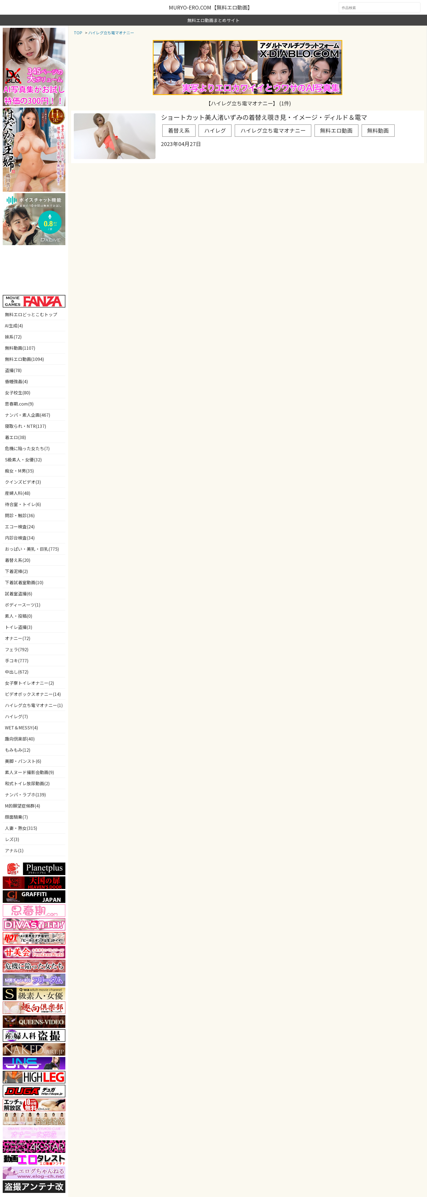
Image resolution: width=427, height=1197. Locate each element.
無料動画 (335, 127)
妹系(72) (13, 336)
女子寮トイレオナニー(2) (29, 683)
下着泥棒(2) (16, 571)
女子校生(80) (17, 392)
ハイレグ (203, 127)
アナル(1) (14, 850)
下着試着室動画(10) (24, 582)
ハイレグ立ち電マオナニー (250, 127)
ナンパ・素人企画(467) (27, 415)
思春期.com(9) (19, 403)
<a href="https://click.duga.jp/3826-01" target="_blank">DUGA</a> (34, 270)
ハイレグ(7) (16, 716)
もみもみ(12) (17, 750)
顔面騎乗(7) (16, 817)
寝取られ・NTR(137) (25, 426)
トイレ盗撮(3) (18, 627)
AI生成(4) (14, 325)
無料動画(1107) (20, 348)
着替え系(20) (17, 560)
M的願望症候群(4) (22, 805)
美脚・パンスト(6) (23, 761)
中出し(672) (17, 671)
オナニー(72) (17, 638)
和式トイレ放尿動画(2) (27, 783)
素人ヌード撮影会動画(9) (29, 772)
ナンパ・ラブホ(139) (25, 794)
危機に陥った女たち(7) (27, 448)
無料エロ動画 (302, 127)
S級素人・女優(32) (23, 459)
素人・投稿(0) (18, 616)
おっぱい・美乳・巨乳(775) (32, 549)
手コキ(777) (17, 660)
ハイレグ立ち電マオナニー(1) (34, 705)
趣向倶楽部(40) (20, 738)
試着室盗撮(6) (18, 593)
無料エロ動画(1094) (24, 359)
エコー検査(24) (20, 526)
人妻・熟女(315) (21, 828)
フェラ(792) (17, 649)
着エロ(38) (15, 437)
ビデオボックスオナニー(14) (33, 694)
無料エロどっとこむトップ (31, 314)
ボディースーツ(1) (23, 604)
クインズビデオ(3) (23, 482)
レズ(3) (12, 839)
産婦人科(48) (17, 493)
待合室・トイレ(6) (23, 504)
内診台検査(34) (20, 537)
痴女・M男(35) (19, 470)
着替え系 (174, 127)
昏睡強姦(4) (16, 381)
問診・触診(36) (20, 515)
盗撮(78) (13, 370)
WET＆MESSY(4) (21, 727)
